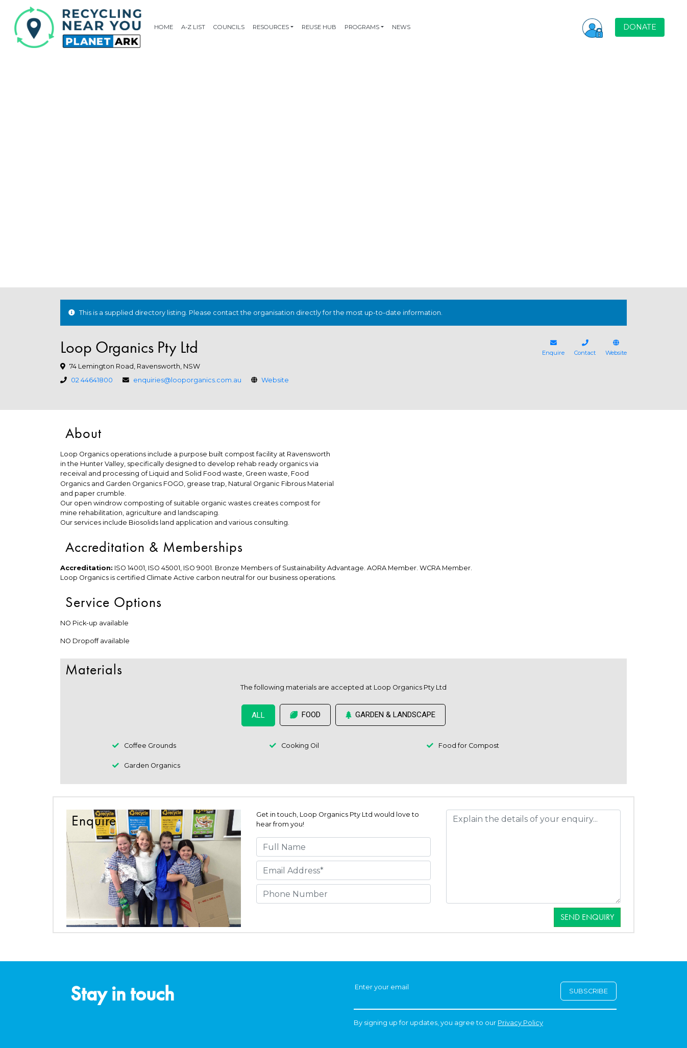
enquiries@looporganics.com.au (187, 380)
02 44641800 (92, 380)
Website (275, 380)
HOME (163, 27)
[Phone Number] (343, 894)
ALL (258, 715)
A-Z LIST (193, 27)
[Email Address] (343, 870)
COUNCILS (228, 27)
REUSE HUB (319, 27)
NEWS (401, 27)
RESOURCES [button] (271, 27)
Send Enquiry (587, 917)
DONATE (639, 27)
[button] (592, 27)
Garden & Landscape (390, 714)
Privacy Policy (520, 1023)
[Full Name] (343, 847)
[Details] (533, 857)
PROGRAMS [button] (362, 27)
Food (305, 714)
